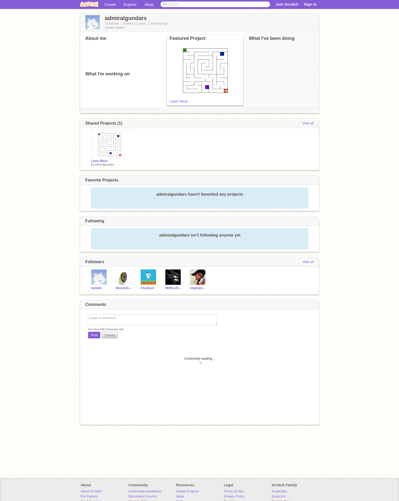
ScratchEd (279, 491)
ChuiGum (147, 288)
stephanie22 (198, 288)
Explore (130, 4)
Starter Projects (187, 491)
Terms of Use (234, 491)
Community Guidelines (145, 491)
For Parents (89, 496)
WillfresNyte (173, 288)
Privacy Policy (234, 496)
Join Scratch (287, 4)
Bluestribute (124, 288)
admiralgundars (104, 164)
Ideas (149, 4)
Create (110, 4)
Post (94, 335)
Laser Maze (178, 101)
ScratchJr (279, 496)
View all (308, 123)
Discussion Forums (142, 496)
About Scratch (91, 491)
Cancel (110, 335)
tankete (96, 288)
